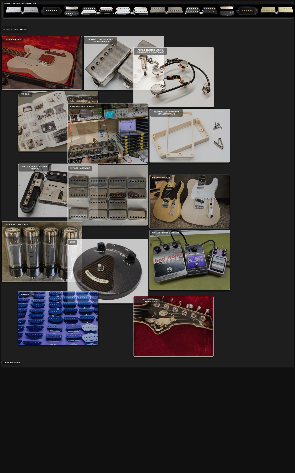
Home (24, 29)
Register (15, 385)
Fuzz (92, 295)
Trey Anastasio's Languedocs (142, 352)
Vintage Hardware (92, 207)
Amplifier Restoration (92, 145)
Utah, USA (31, 3)
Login (6, 385)
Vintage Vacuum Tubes (42, 264)
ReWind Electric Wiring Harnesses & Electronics (142, 87)
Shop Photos (74, 339)
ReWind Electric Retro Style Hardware (174, 146)
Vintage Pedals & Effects (174, 281)
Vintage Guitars (42, 63)
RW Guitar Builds (174, 222)
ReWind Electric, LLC (15, 3)
